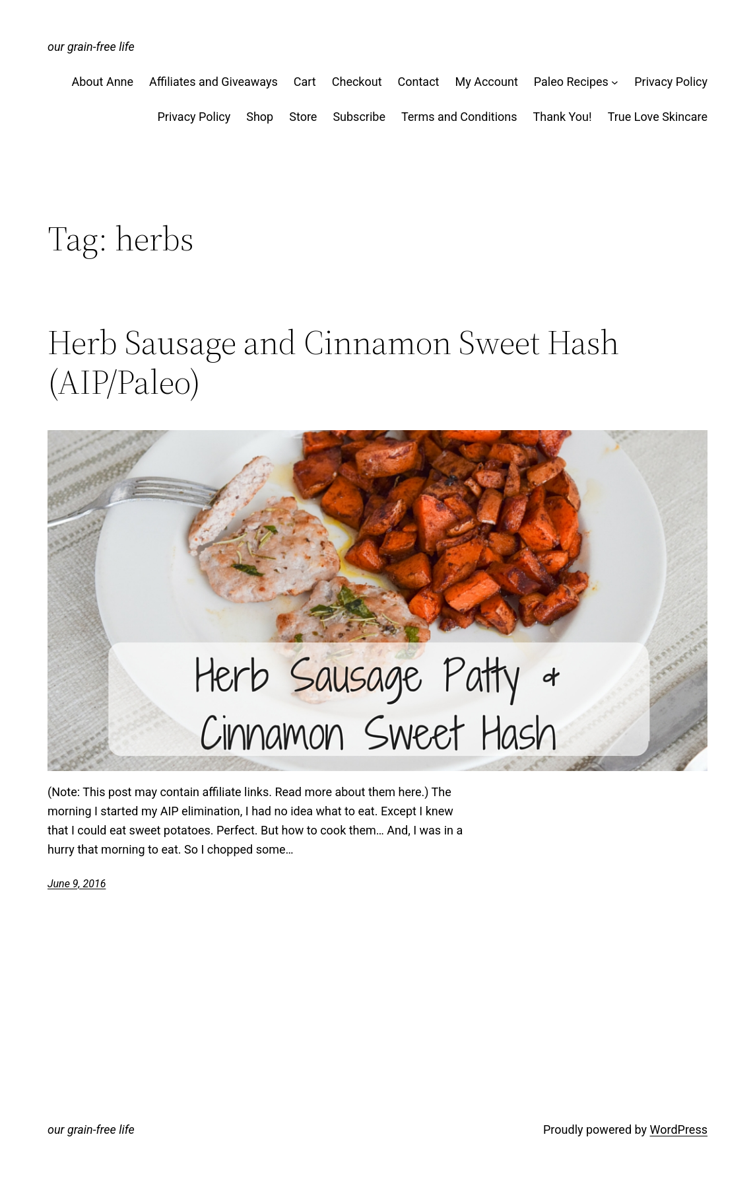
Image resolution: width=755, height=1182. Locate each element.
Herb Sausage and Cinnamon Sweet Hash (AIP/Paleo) (333, 362)
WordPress (678, 1129)
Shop (259, 117)
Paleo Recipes (571, 82)
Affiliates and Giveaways (213, 82)
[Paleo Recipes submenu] (614, 82)
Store (303, 117)
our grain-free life (91, 47)
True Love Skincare (657, 117)
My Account (486, 82)
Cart (305, 82)
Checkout (357, 82)
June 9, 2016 (77, 883)
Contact (419, 82)
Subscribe (359, 117)
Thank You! (562, 117)
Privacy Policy (670, 82)
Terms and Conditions (459, 117)
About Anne (103, 82)
